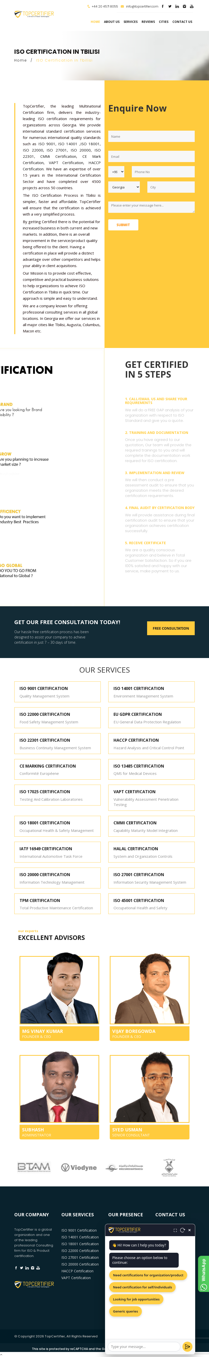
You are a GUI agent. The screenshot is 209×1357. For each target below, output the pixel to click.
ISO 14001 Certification (80, 1237)
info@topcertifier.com (139, 6)
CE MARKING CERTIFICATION (48, 766)
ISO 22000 (33, 150)
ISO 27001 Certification (80, 1257)
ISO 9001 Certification (79, 1230)
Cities (163, 22)
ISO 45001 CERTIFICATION (139, 900)
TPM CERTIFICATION (40, 900)
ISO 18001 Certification (80, 1243)
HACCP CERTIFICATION (136, 740)
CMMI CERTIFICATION (135, 823)
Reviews (148, 22)
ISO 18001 (90, 143)
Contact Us (182, 22)
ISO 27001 (57, 150)
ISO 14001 (67, 143)
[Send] (187, 1347)
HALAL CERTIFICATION (136, 848)
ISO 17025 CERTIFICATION (45, 791)
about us (112, 22)
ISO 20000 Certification (80, 1264)
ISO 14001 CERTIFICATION (139, 688)
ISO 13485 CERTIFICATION (139, 766)
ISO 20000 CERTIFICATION (45, 874)
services (131, 22)
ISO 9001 (46, 143)
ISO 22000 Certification (80, 1250)
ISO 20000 (81, 150)
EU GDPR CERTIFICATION (138, 714)
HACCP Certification (77, 1271)
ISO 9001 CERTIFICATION (44, 688)
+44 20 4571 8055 (105, 6)
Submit (123, 224)
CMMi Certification (58, 156)
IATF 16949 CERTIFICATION (46, 848)
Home (95, 22)
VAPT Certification (66, 162)
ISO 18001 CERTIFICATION (45, 823)
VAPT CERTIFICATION (135, 791)
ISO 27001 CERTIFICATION (139, 874)
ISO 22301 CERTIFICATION (45, 740)
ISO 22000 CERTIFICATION (45, 714)
